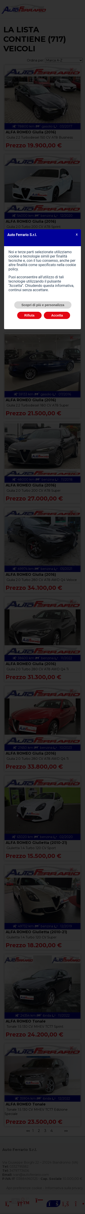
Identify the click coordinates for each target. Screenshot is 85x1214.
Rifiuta (29, 315)
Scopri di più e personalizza (42, 305)
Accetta (57, 315)
